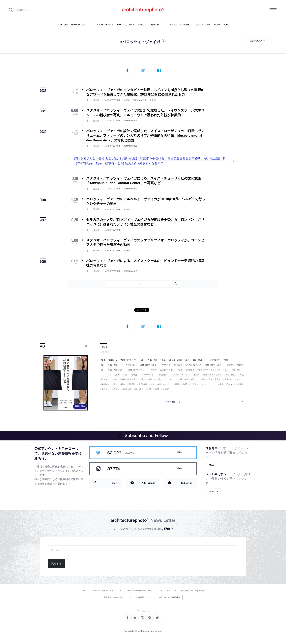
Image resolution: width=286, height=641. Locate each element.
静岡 (157, 389)
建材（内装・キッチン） (209, 370)
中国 (125, 375)
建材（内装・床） (129, 360)
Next (241, 161)
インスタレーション (180, 375)
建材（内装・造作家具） (112, 370)
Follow (179, 452)
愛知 (115, 384)
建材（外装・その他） (151, 379)
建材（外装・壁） (109, 365)
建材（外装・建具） (214, 365)
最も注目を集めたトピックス (187, 365)
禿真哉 (116, 389)
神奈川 (196, 375)
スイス (240, 379)
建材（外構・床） (233, 370)
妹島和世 (240, 384)
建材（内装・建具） (212, 375)
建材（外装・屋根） (149, 365)
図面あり (113, 360)
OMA (229, 384)
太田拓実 (143, 384)
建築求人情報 (175, 360)
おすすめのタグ (257, 41)
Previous (234, 161)
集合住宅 (190, 370)
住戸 (185, 384)
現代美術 (166, 365)
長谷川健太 (231, 375)
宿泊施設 (105, 379)
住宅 (103, 360)
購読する (56, 563)
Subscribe (186, 482)
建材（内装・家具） (211, 379)
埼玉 (149, 389)
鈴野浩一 (105, 389)
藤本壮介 (139, 389)
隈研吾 (134, 375)
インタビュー (214, 360)
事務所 (153, 370)
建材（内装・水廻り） (188, 379)
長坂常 (132, 384)
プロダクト (106, 375)
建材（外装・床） (129, 379)
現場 (177, 384)
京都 (115, 379)
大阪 (242, 375)
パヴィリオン (197, 384)
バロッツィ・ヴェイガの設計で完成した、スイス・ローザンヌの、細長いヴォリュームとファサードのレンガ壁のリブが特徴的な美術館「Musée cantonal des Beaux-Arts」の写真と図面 (145, 135)
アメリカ (170, 379)
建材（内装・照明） (137, 370)
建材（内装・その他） (161, 384)
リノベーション (129, 365)
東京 (164, 360)
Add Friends (148, 482)
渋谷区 (166, 389)
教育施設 (163, 375)
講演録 (230, 365)
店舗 (226, 360)
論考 (117, 375)
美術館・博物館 (167, 370)
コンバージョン (148, 375)
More (211, 465)
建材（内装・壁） (149, 360)
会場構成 (229, 379)
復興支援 (127, 389)
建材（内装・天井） (195, 360)
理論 (180, 370)
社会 (123, 384)
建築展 (240, 365)
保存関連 (105, 384)
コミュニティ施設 (215, 384)
